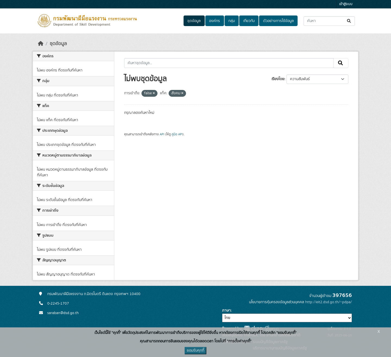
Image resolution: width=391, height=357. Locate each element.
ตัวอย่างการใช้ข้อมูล (278, 21)
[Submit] (349, 21)
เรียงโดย (278, 79)
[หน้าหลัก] (40, 43)
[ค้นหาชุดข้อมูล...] (329, 21)
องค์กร (214, 21)
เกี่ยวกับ (249, 21)
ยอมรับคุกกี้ (195, 350)
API (162, 134)
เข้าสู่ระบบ (345, 4)
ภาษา (226, 310)
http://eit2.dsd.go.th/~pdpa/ (328, 302)
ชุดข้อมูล (194, 21)
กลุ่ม (231, 21)
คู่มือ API (177, 134)
